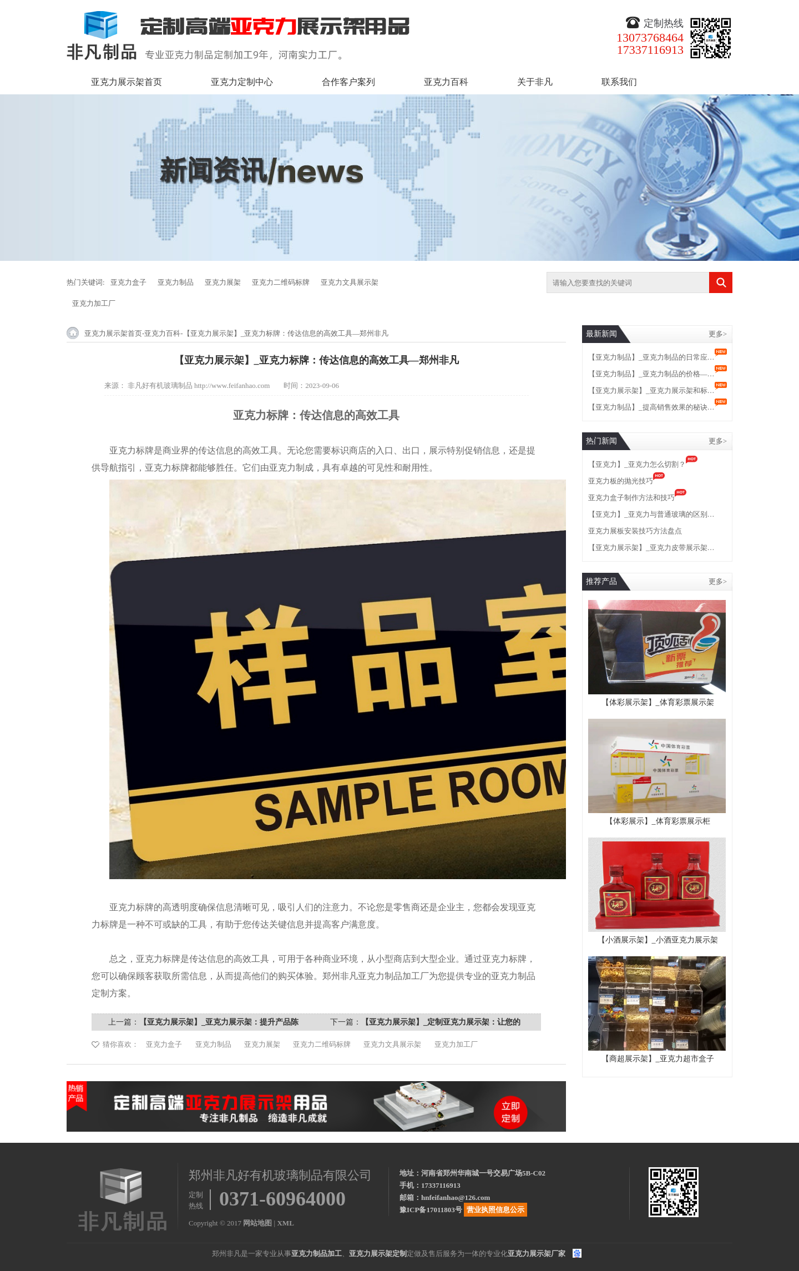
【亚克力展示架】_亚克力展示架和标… (651, 390)
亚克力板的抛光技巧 (620, 481)
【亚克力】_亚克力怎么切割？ (637, 464)
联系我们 (619, 82)
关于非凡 (535, 82)
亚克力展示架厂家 (536, 1253)
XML (285, 1223)
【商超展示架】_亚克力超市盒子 (657, 1059)
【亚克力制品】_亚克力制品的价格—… (651, 374)
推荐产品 (601, 581)
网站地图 (257, 1223)
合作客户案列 (348, 82)
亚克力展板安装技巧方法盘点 (635, 531)
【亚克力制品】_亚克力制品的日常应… (651, 357)
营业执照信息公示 (495, 1210)
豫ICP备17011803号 (431, 1210)
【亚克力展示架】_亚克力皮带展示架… (651, 547)
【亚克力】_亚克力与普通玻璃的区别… (651, 514)
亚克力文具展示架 (349, 282)
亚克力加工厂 (93, 303)
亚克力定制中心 (242, 82)
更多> (718, 334)
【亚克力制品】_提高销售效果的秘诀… (651, 407)
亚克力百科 (446, 82)
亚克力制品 (176, 282)
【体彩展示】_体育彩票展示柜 (657, 821)
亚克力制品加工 (316, 1253)
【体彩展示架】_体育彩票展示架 (657, 702)
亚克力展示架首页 (126, 82)
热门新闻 (601, 441)
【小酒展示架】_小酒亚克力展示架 (658, 940)
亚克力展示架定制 (378, 1253)
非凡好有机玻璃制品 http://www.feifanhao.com (199, 385)
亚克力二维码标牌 (281, 282)
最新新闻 (601, 334)
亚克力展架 (223, 282)
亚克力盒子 (128, 282)
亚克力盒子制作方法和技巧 (631, 497)
